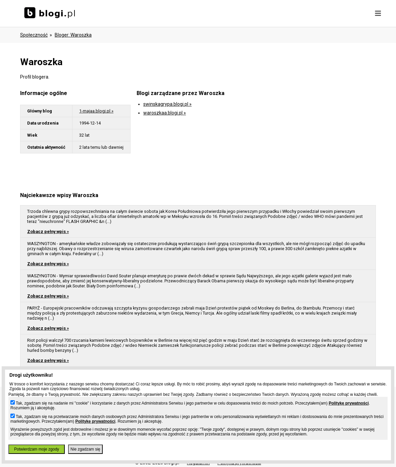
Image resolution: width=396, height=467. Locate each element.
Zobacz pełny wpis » (48, 231)
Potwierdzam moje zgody (36, 449)
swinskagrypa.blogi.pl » (167, 104)
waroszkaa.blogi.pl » (164, 112)
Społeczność (34, 35)
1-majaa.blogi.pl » (96, 110)
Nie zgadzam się (85, 449)
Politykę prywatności (348, 403)
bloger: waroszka (73, 35)
